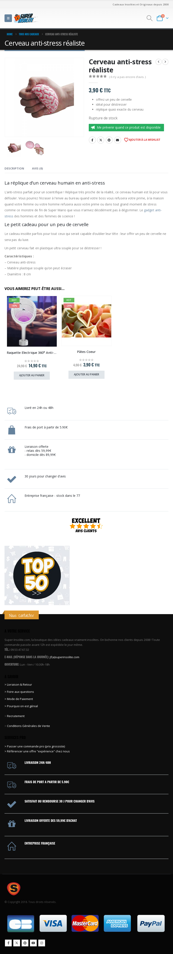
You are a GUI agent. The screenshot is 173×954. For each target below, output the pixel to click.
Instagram (41, 943)
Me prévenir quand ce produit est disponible (129, 127)
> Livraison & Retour (18, 684)
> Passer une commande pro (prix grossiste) (35, 746)
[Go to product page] (32, 321)
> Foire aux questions (19, 692)
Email (117, 140)
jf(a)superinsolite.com (64, 657)
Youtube (33, 943)
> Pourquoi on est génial (22, 706)
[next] (165, 62)
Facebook (92, 140)
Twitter (100, 140)
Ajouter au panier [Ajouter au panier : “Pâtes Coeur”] (86, 374)
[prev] (158, 62)
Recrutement (16, 716)
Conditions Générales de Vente (28, 726)
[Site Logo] (26, 18)
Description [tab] (14, 168)
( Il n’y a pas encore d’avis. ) (127, 77)
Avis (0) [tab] (37, 168)
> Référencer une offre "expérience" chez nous (37, 751)
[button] (8, 18)
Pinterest (109, 140)
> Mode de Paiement (19, 699)
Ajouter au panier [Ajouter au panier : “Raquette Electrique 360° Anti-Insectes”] (31, 375)
